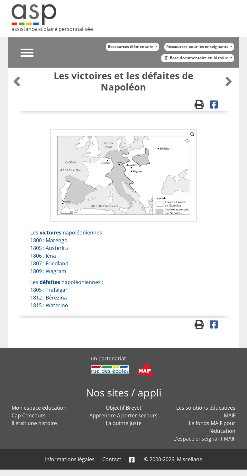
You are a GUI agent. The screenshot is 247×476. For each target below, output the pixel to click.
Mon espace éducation (39, 407)
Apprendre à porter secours (123, 415)
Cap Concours (29, 415)
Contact (111, 459)
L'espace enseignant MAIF (204, 438)
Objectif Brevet (124, 407)
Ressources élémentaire (131, 46)
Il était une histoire (34, 423)
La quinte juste (124, 423)
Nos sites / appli (123, 392)
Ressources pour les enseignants (197, 46)
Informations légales (70, 459)
